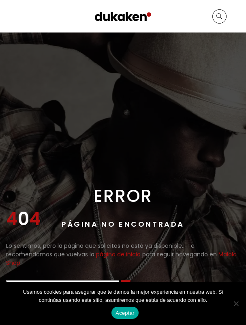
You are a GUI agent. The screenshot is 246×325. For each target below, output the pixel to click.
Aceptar (125, 313)
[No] (236, 303)
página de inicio (118, 254)
